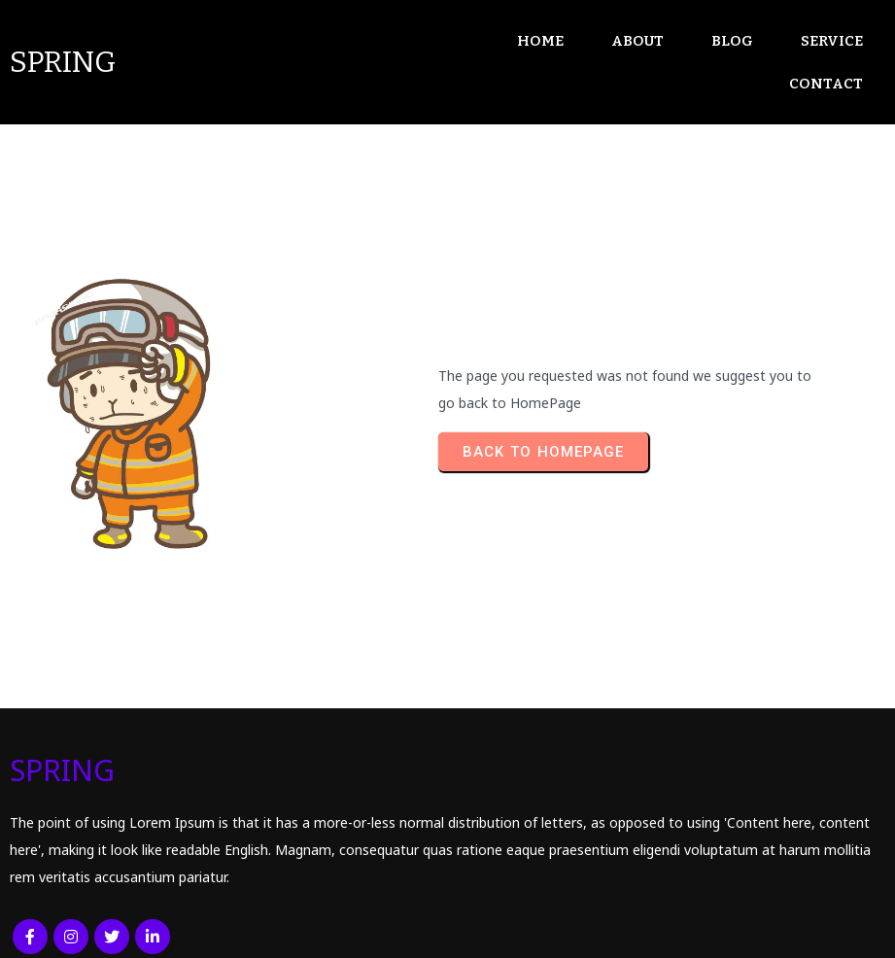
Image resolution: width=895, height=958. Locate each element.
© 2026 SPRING (66, 930)
